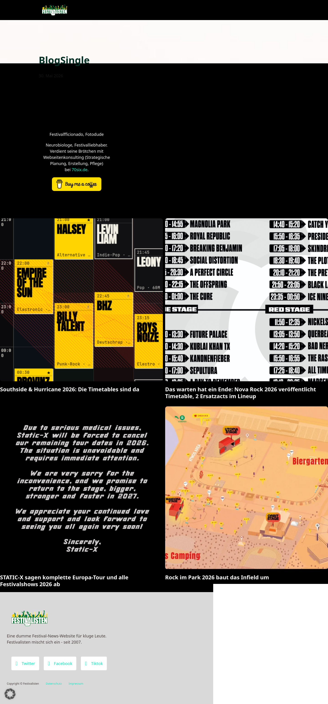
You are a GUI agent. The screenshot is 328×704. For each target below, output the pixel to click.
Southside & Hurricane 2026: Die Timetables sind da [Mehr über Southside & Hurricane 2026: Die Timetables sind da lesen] (69, 389)
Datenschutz (54, 684)
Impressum (76, 684)
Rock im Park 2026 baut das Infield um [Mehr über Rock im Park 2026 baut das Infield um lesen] (217, 577)
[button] (10, 694)
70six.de (79, 169)
